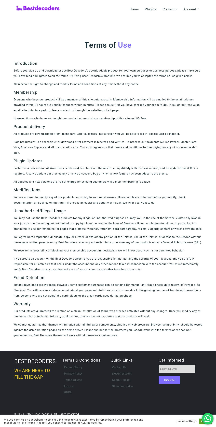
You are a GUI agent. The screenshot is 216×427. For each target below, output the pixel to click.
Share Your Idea (122, 386)
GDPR (68, 392)
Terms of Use (73, 380)
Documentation (122, 373)
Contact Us (119, 367)
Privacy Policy (73, 373)
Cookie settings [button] (186, 421)
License (69, 386)
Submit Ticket (121, 380)
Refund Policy (73, 367)
